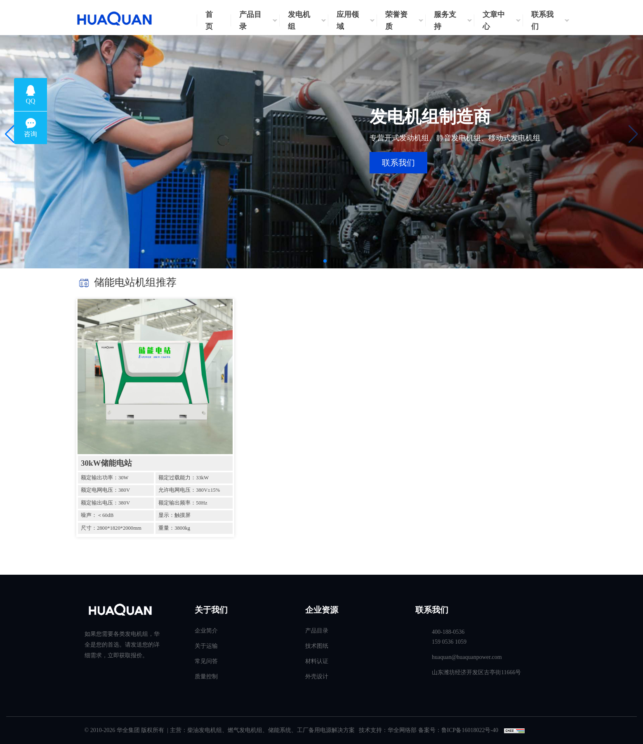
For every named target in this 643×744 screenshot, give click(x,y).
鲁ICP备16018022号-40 (469, 730)
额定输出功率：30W (104, 478)
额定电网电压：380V (105, 490)
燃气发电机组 (245, 730)
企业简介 (206, 631)
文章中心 (494, 20)
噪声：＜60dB (97, 515)
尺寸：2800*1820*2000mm (111, 528)
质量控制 (206, 676)
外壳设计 (316, 676)
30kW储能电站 (106, 463)
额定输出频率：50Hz (182, 503)
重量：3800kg (174, 528)
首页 (209, 20)
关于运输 (206, 646)
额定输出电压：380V (105, 503)
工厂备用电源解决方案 (326, 730)
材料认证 (316, 661)
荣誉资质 (396, 20)
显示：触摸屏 (174, 515)
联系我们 (542, 20)
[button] (9, 134)
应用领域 (348, 20)
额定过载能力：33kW (183, 478)
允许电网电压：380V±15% (189, 490)
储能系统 (279, 730)
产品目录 (250, 20)
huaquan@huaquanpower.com (467, 657)
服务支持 (445, 20)
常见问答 (206, 661)
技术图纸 (316, 646)
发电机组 (299, 20)
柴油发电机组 (204, 730)
